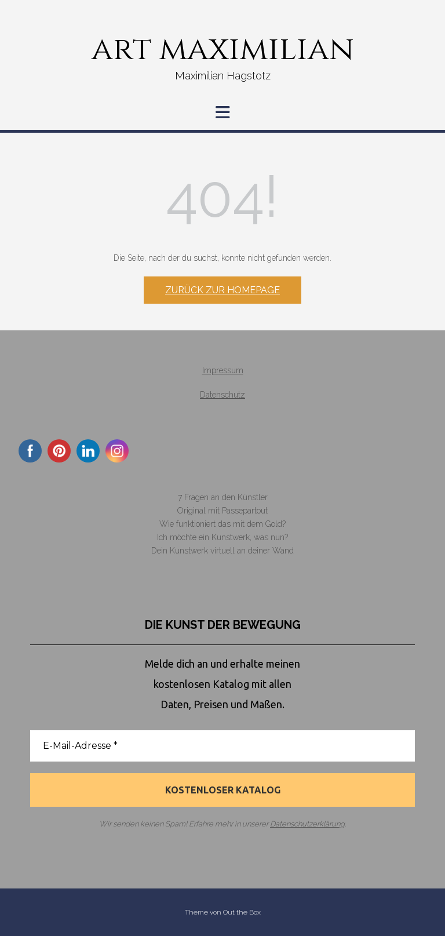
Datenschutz (222, 394)
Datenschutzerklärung (307, 824)
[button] (222, 112)
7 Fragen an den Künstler (223, 497)
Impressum (222, 370)
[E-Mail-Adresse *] (222, 746)
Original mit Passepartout (222, 510)
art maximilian (223, 49)
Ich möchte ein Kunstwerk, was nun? (222, 537)
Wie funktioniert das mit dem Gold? (222, 524)
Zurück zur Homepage (222, 290)
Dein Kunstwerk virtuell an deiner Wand (222, 550)
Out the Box (242, 912)
